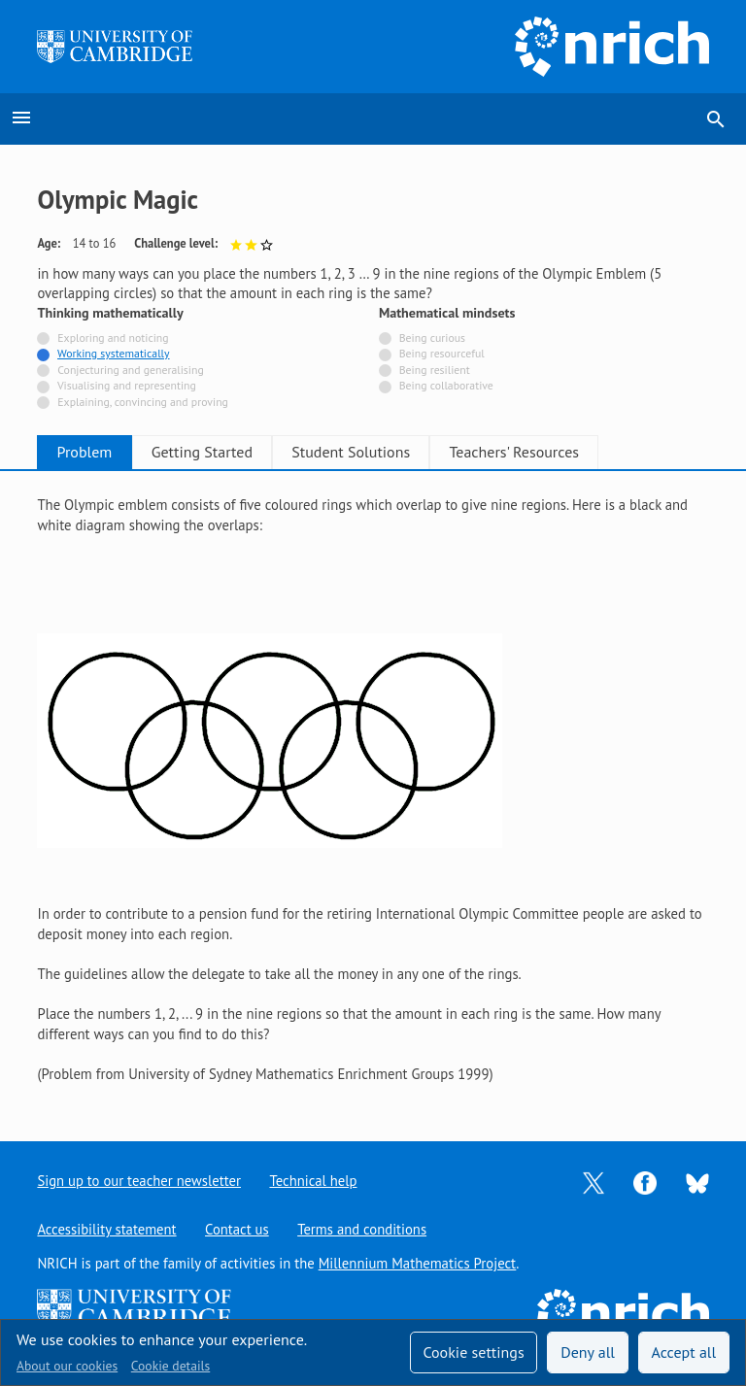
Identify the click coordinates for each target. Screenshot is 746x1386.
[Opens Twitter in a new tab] (593, 1181)
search (716, 119)
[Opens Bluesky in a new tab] (697, 1181)
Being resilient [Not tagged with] (434, 369)
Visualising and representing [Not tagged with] (126, 385)
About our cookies (67, 1365)
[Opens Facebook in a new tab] (645, 1181)
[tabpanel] (372, 789)
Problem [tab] (92, 451)
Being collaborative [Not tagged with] (446, 385)
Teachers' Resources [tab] (569, 451)
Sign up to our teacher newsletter (139, 1180)
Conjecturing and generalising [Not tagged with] (130, 369)
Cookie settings (473, 1352)
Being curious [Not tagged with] (432, 337)
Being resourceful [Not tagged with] (442, 353)
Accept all (684, 1352)
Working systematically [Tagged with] (113, 353)
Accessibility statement (106, 1229)
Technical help (313, 1180)
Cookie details (170, 1365)
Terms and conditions (362, 1229)
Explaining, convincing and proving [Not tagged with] (142, 401)
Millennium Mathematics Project (418, 1263)
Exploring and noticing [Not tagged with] (112, 337)
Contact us (237, 1229)
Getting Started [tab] (225, 451)
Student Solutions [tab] (390, 451)
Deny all (587, 1352)
